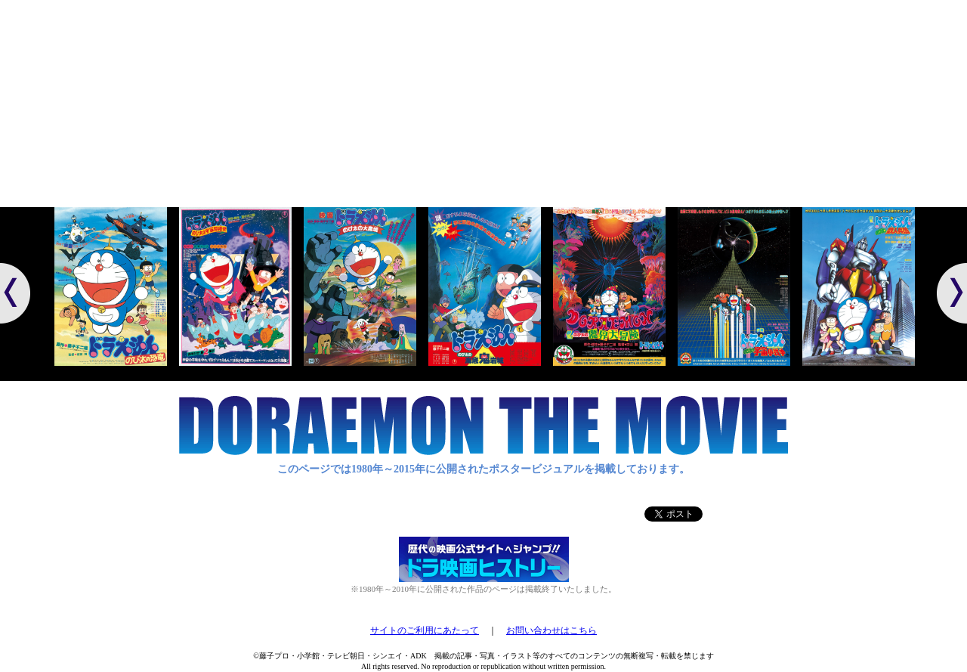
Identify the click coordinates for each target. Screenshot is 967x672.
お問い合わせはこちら (551, 630)
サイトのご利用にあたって (424, 630)
